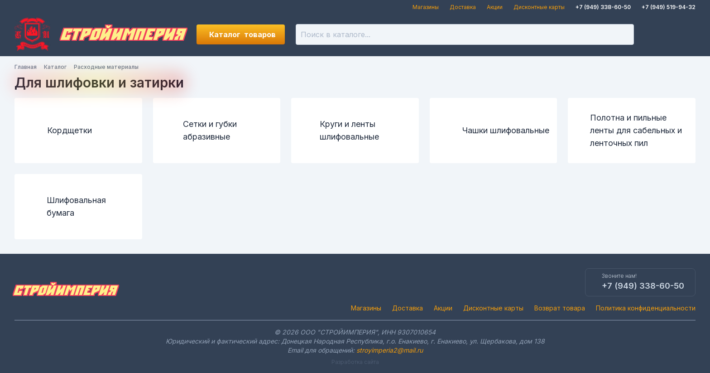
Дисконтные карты (539, 7)
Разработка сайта (355, 361)
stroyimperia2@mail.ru (389, 350)
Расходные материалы (106, 66)
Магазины (426, 7)
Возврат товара (559, 308)
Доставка (463, 7)
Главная (25, 66)
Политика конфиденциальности (646, 308)
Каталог (242, 34)
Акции (495, 7)
